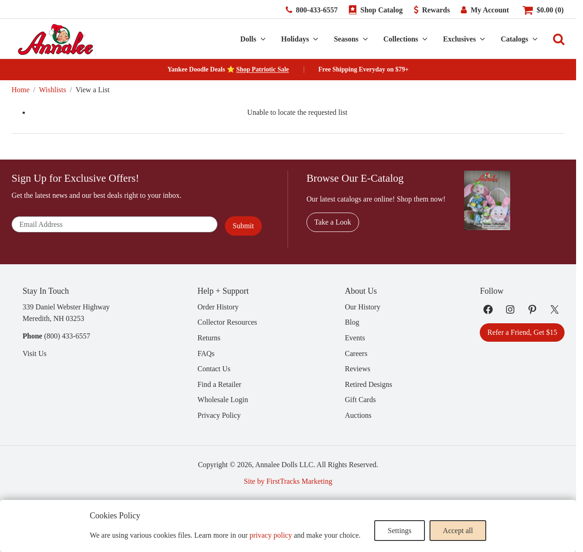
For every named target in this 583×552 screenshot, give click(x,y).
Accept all (458, 530)
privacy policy (270, 535)
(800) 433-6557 (67, 336)
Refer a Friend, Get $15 (522, 332)
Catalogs (514, 39)
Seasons (346, 39)
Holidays (295, 39)
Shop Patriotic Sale (262, 69)
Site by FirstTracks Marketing (288, 481)
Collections (400, 39)
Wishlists (52, 90)
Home (20, 90)
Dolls (248, 39)
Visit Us (35, 353)
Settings (400, 530)
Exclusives (459, 39)
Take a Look (332, 222)
